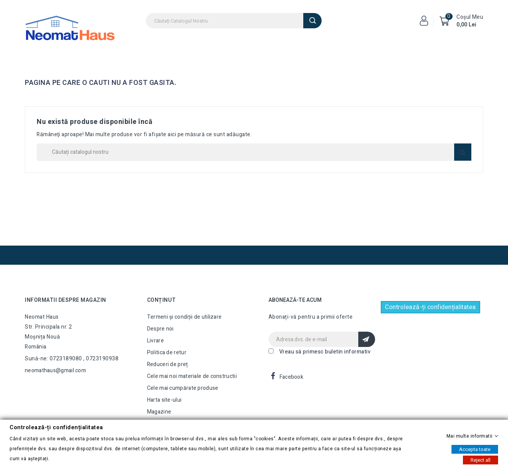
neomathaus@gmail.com (55, 370)
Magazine (159, 412)
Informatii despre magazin (65, 300)
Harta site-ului (164, 400)
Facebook (291, 377)
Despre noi (160, 329)
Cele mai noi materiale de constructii (192, 376)
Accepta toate (474, 449)
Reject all (480, 459)
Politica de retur (166, 352)
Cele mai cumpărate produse (182, 388)
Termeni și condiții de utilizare (184, 317)
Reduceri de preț (167, 364)
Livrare (155, 341)
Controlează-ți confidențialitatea (430, 307)
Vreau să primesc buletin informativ (325, 352)
